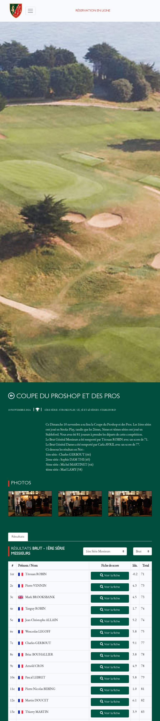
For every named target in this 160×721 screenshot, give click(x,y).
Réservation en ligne (93, 11)
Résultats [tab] (18, 537)
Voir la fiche (110, 575)
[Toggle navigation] (30, 11)
